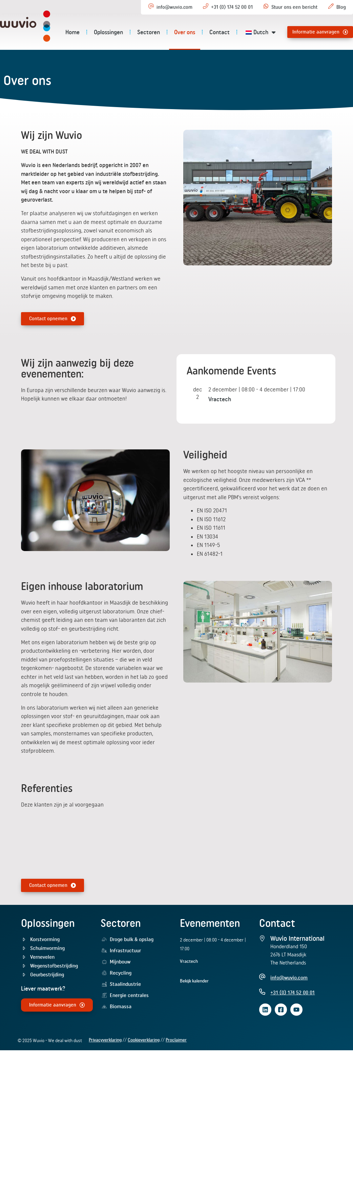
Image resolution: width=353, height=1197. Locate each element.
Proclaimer (176, 1075)
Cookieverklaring (144, 1075)
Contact (229, 32)
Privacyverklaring (105, 1075)
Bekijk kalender (194, 1016)
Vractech (219, 434)
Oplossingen (117, 32)
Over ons (193, 32)
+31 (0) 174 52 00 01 (232, 7)
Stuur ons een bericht (294, 7)
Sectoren (157, 32)
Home (82, 32)
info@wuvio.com (174, 7)
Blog (341, 7)
